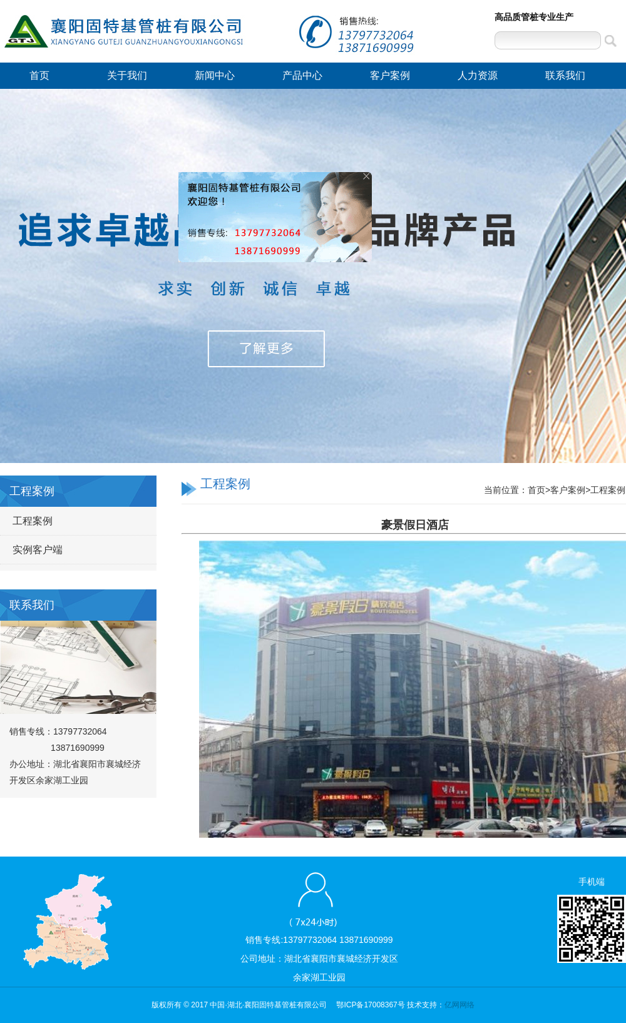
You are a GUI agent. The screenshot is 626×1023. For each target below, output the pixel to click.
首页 (39, 75)
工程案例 (33, 521)
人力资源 (478, 75)
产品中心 (302, 75)
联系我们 (565, 75)
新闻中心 (215, 75)
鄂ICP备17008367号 (370, 1004)
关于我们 (127, 75)
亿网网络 (459, 1004)
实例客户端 (38, 549)
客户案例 (390, 75)
